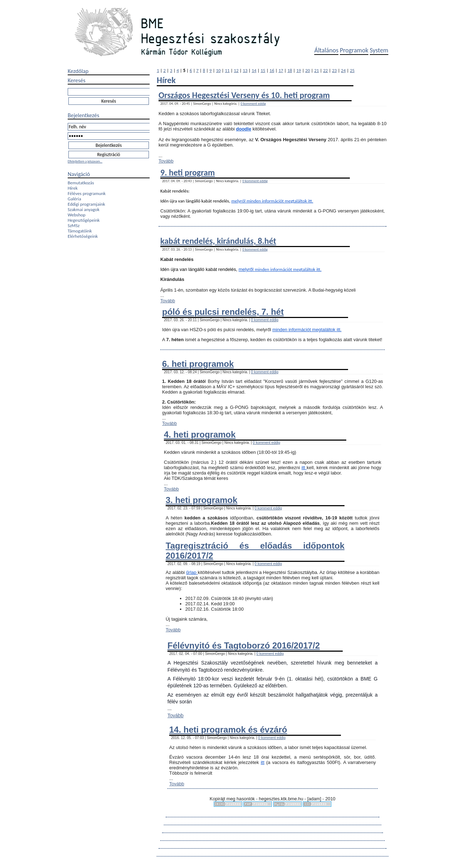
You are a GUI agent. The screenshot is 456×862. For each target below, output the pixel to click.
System (379, 50)
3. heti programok (201, 500)
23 (334, 70)
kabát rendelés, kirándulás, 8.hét (218, 241)
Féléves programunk (86, 193)
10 (218, 70)
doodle (244, 129)
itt (304, 467)
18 (289, 70)
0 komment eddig (253, 103)
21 (316, 70)
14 (254, 70)
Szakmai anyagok (83, 209)
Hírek (73, 188)
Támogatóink (80, 231)
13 (245, 70)
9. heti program (187, 172)
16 (272, 70)
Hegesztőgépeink (84, 220)
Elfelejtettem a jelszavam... (85, 161)
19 (298, 70)
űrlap (192, 572)
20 (307, 70)
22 (325, 70)
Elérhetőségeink (83, 236)
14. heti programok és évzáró (228, 729)
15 (263, 70)
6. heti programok (198, 364)
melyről (239, 201)
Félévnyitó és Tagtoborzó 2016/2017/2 (243, 645)
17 (281, 70)
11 (227, 70)
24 (343, 70)
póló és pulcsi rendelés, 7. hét (223, 312)
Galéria (74, 198)
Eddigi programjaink (86, 204)
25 (352, 70)
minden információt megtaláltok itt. (280, 201)
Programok (354, 50)
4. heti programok (199, 434)
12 (236, 70)
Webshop (77, 214)
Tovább (166, 161)
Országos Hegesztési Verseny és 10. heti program (244, 95)
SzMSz (73, 225)
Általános (326, 50)
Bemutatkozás (81, 182)
